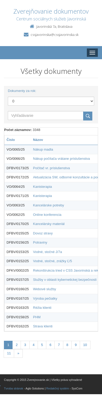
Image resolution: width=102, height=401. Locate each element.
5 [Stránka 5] (42, 345)
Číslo (11, 140)
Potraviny (40, 242)
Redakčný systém (57, 388)
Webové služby (44, 289)
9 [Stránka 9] (76, 345)
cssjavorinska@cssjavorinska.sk (54, 34)
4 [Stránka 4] (34, 345)
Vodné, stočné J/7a (47, 252)
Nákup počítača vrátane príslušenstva (61, 159)
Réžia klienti (42, 308)
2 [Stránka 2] (17, 345)
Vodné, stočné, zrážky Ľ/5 (52, 261)
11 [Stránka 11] (9, 353)
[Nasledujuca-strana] (18, 353)
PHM (37, 317)
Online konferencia (47, 215)
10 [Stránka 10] (85, 345)
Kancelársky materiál (49, 224)
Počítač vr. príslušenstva (51, 168)
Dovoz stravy (43, 233)
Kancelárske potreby (48, 205)
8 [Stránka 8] (67, 345)
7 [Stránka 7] (59, 345)
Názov (38, 140)
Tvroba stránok (13, 388)
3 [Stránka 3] (25, 345)
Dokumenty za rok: (22, 91)
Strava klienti (42, 326)
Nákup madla (43, 149)
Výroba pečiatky (45, 298)
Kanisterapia (42, 187)
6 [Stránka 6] (50, 345)
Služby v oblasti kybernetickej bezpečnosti (65, 280)
